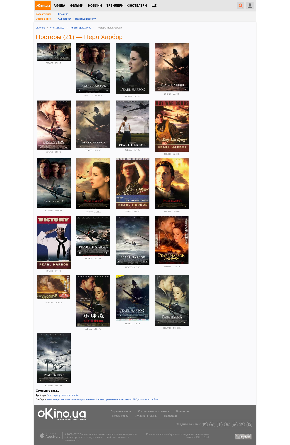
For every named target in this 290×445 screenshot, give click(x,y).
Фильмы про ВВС (128, 399)
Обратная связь (120, 411)
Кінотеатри (137, 6)
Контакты (182, 411)
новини (95, 6)
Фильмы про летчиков (58, 399)
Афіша (59, 6)
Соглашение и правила (153, 411)
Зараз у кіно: (43, 14)
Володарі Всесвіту (85, 18)
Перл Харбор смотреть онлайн (62, 395)
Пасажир (63, 14)
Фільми (76, 6)
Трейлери (115, 6)
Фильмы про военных (107, 399)
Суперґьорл (64, 18)
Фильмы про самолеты (83, 399)
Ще (154, 6)
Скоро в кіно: (44, 18)
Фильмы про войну (148, 399)
